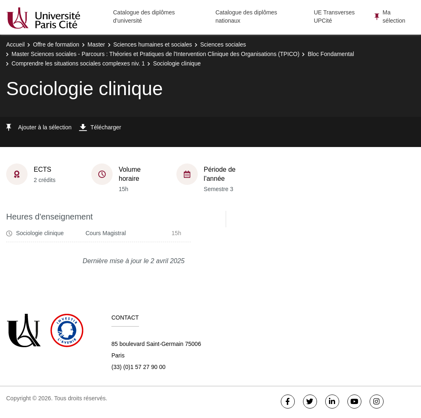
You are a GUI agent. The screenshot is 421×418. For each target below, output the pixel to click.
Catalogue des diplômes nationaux (246, 16)
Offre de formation (56, 44)
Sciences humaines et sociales (152, 44)
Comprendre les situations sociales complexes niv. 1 (78, 63)
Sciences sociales (223, 44)
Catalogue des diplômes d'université (144, 16)
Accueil (15, 44)
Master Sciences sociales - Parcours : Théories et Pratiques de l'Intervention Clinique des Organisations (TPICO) (155, 54)
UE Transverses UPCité (334, 16)
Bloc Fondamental (331, 54)
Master (96, 44)
